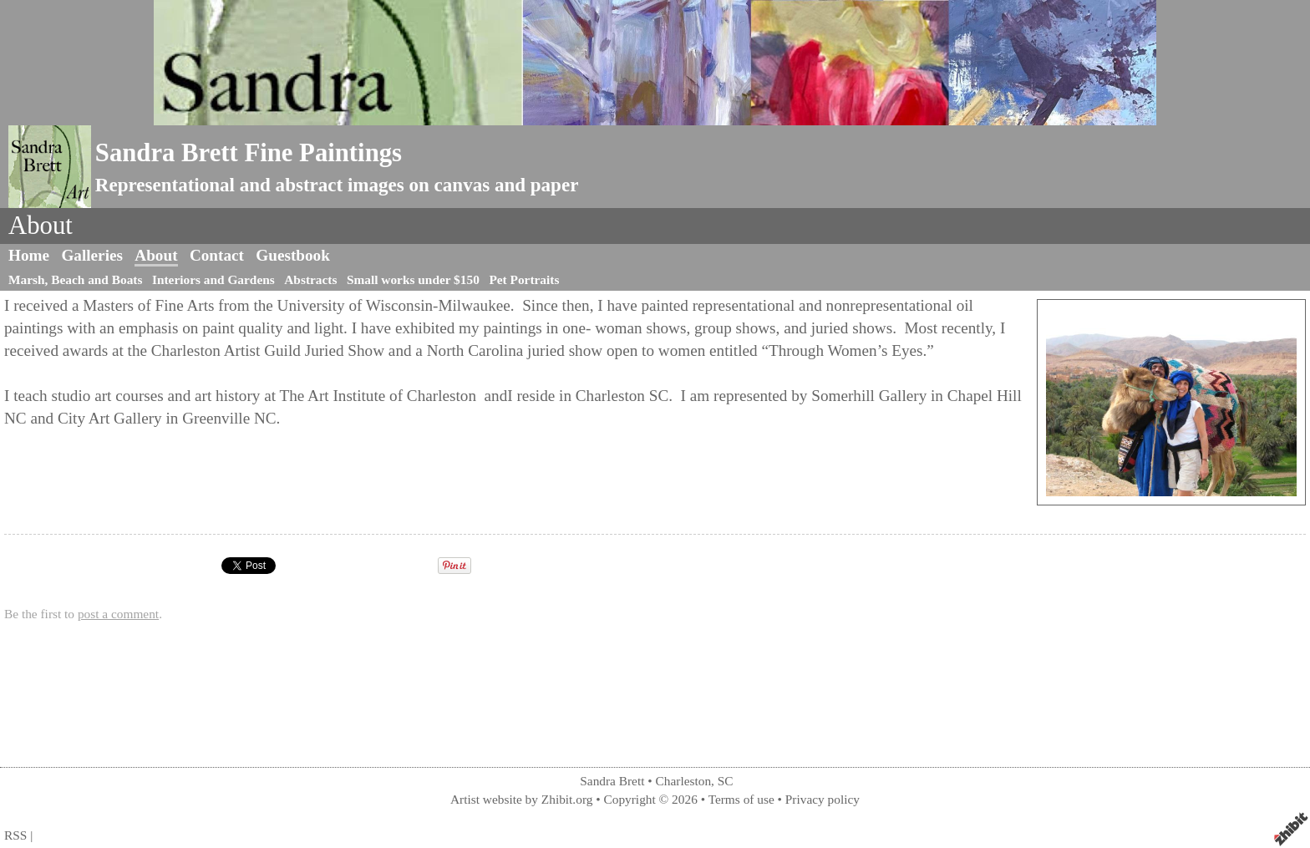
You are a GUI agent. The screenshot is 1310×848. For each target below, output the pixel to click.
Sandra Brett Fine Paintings (248, 153)
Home (28, 255)
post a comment (118, 614)
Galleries (92, 255)
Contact (217, 255)
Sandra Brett (612, 781)
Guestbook (293, 255)
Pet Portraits (524, 279)
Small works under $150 (413, 279)
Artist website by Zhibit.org (521, 799)
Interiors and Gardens (213, 279)
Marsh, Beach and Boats (75, 279)
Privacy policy (822, 799)
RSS (15, 835)
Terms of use (741, 799)
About (156, 255)
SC (726, 781)
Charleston (684, 781)
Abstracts (310, 279)
